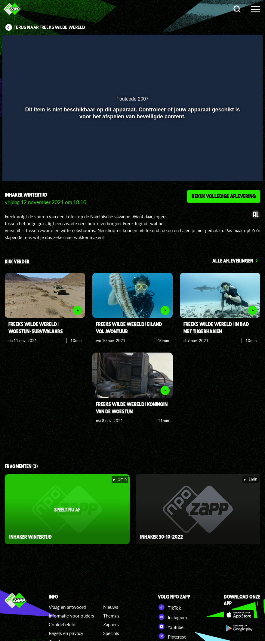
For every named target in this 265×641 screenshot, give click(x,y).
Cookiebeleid (62, 624)
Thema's (111, 615)
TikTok (169, 607)
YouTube (170, 626)
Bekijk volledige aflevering (224, 196)
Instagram (172, 617)
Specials (111, 633)
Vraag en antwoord (67, 607)
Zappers (111, 624)
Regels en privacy (66, 633)
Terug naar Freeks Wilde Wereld (49, 27)
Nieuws (110, 607)
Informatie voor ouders (71, 615)
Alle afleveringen (232, 260)
